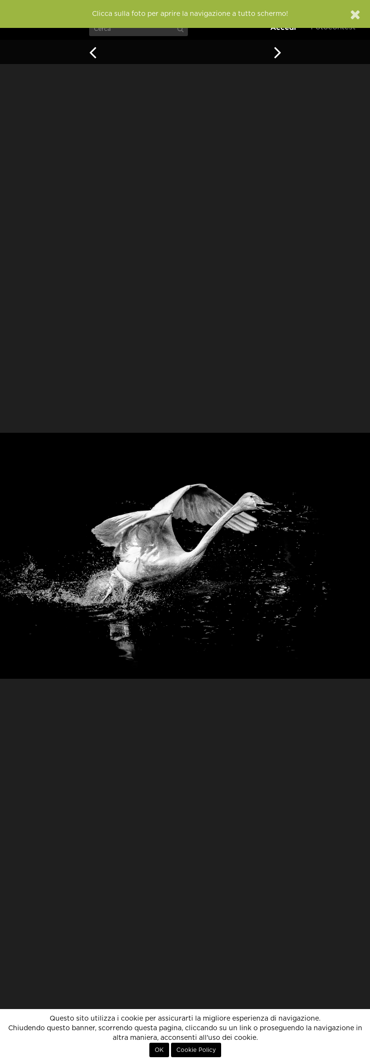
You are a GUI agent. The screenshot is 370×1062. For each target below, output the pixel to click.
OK (159, 1050)
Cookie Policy (196, 1050)
